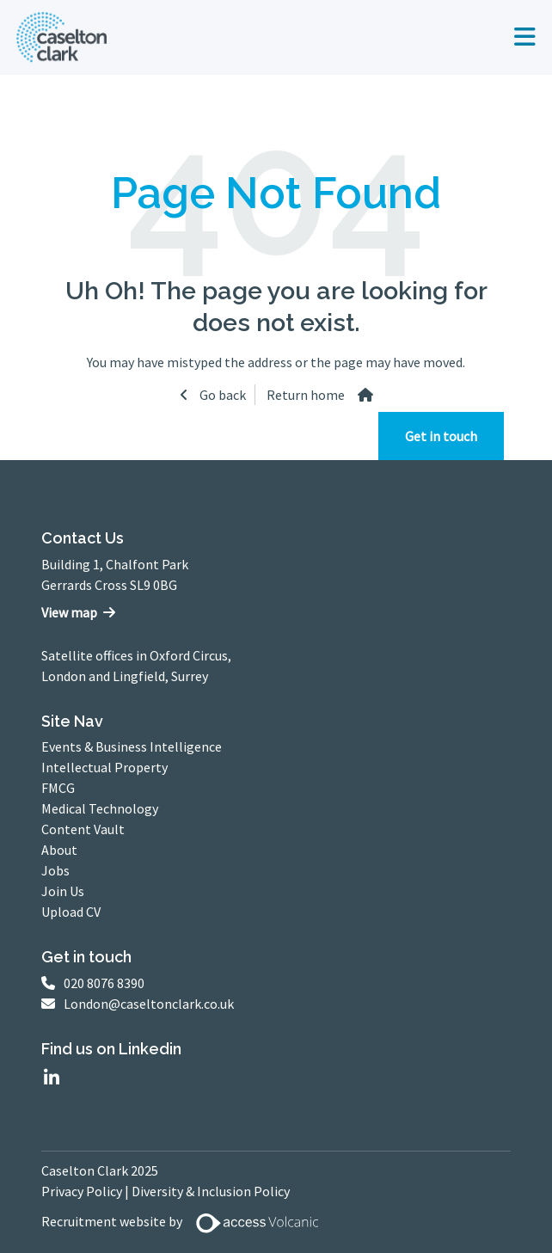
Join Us (62, 891)
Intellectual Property (104, 767)
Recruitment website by (186, 1222)
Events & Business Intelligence (131, 746)
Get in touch (441, 436)
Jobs (55, 870)
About (59, 849)
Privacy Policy (81, 1191)
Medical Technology (99, 808)
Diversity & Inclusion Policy (211, 1191)
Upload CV (71, 911)
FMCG (58, 787)
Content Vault (83, 829)
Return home (306, 394)
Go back (221, 394)
